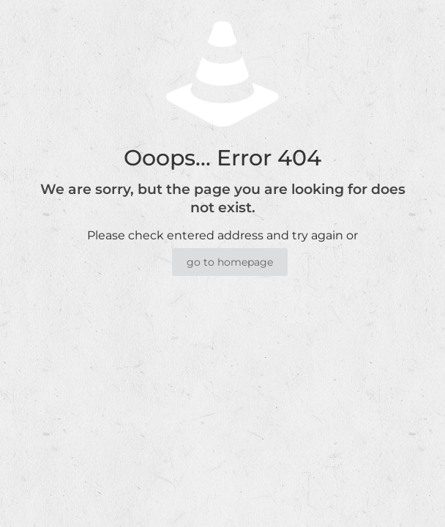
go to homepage (230, 262)
